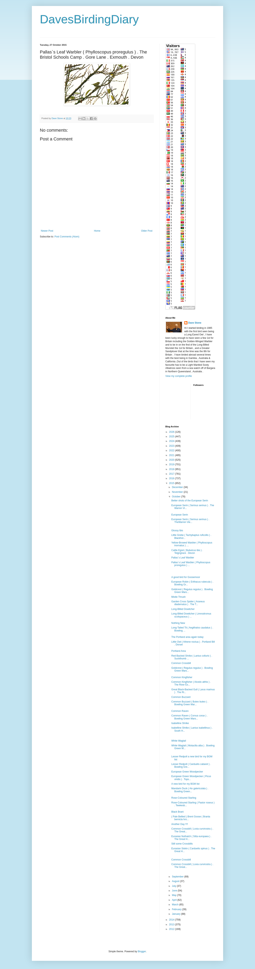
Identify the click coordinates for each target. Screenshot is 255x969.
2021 (172, 455)
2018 (172, 469)
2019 (172, 464)
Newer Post (47, 230)
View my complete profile (178, 376)
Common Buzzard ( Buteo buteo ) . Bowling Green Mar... (189, 703)
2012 (172, 929)
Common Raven (180, 711)
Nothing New (178, 623)
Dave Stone (194, 322)
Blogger (142, 951)
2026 (172, 432)
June (175, 890)
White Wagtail (178, 740)
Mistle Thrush (178, 597)
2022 (172, 450)
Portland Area (178, 651)
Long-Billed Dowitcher (183, 609)
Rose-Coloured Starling (183, 797)
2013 (172, 924)
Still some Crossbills (182, 843)
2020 (172, 459)
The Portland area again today (187, 637)
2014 (172, 919)
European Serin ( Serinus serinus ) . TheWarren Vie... (190, 521)
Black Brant (177, 811)
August (176, 881)
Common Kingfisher (181, 677)
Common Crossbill (181, 663)
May (174, 895)
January (176, 914)
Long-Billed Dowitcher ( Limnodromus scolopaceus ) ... (191, 615)
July (174, 886)
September (178, 876)
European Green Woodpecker (187, 771)
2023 (172, 445)
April (174, 900)
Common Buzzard (180, 697)
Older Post (146, 230)
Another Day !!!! (179, 824)
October (176, 496)
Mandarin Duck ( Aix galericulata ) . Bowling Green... (189, 790)
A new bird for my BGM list (185, 783)
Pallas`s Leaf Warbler (182, 557)
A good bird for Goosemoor (185, 577)
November (178, 492)
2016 (172, 478)
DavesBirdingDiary (89, 19)
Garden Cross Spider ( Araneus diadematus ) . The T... (188, 603)
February (177, 909)
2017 (172, 473)
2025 (172, 436)
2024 (172, 441)
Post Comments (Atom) (66, 236)
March (175, 904)
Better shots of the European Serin (189, 500)
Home (97, 230)
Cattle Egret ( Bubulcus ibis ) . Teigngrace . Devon (187, 551)
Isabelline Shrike (180, 723)
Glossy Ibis (177, 530)
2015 (172, 483)
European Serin (179, 514)
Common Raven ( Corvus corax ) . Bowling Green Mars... (189, 717)
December (178, 487)
